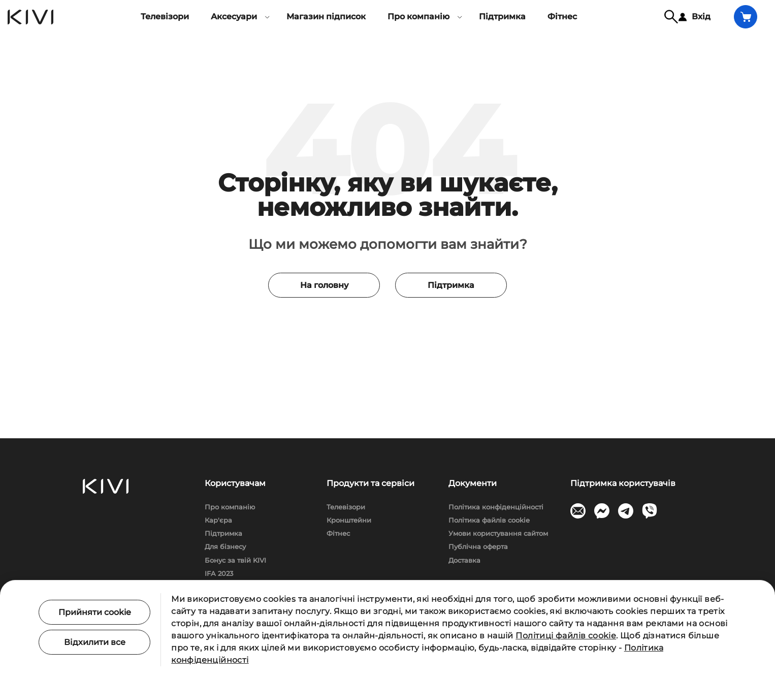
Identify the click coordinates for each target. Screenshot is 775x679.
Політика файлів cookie (489, 520)
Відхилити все (94, 642)
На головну (324, 285)
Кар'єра (218, 520)
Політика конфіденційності (495, 506)
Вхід (695, 16)
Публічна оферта (478, 546)
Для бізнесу (225, 546)
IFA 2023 (219, 573)
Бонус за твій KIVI (235, 560)
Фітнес (562, 16)
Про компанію (230, 506)
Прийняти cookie (94, 612)
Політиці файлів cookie (565, 635)
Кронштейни (349, 520)
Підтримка (502, 16)
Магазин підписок (326, 16)
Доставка (464, 560)
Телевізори (165, 16)
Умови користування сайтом (498, 533)
